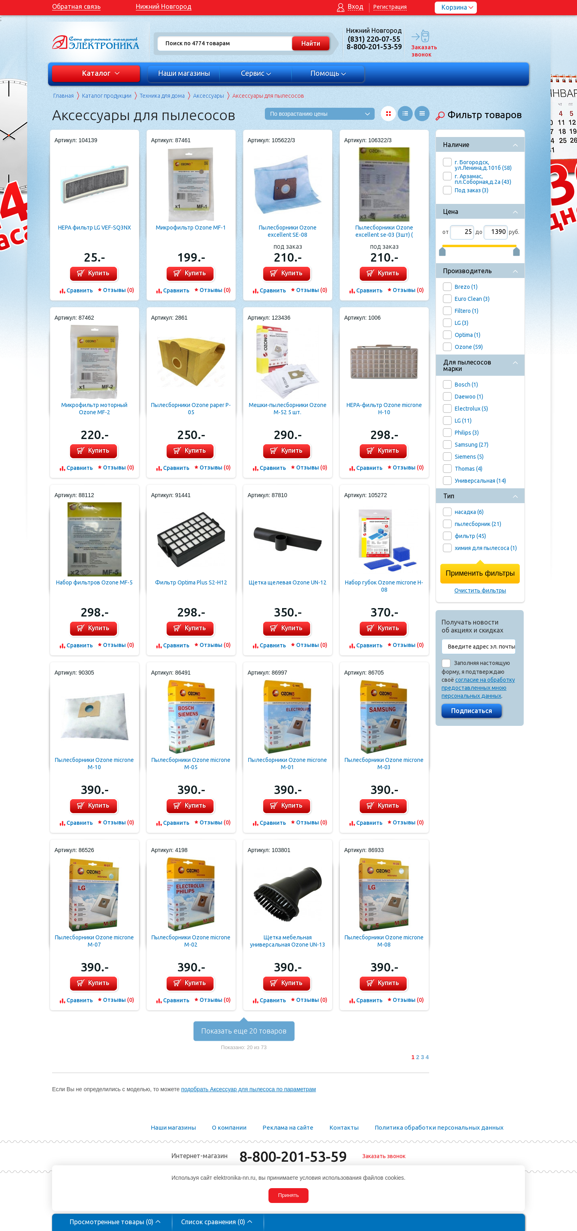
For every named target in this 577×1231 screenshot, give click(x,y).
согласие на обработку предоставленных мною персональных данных (478, 688)
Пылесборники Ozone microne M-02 (190, 941)
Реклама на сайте (287, 1127)
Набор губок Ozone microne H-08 (384, 586)
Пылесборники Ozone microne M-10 (94, 763)
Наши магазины (184, 73)
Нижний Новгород (164, 6)
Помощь (328, 73)
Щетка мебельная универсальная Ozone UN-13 (287, 941)
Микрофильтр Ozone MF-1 (191, 227)
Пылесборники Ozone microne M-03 (384, 763)
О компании (229, 1127)
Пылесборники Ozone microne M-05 (190, 763)
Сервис (256, 73)
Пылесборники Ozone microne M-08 (384, 941)
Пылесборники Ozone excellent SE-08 (288, 231)
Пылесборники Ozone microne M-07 (94, 941)
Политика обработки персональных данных (439, 1127)
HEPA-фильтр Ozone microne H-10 (384, 408)
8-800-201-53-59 (293, 1156)
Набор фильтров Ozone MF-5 (94, 582)
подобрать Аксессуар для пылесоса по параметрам (248, 1089)
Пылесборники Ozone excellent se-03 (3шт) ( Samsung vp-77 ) (384, 231)
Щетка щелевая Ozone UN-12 (288, 582)
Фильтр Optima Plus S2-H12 (191, 582)
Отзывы (118, 290)
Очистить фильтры (480, 590)
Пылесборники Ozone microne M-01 (287, 763)
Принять (288, 1195)
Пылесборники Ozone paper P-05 (191, 408)
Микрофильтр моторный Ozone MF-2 (94, 408)
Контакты (344, 1127)
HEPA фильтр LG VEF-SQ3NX (94, 227)
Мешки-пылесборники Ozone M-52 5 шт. (288, 408)
